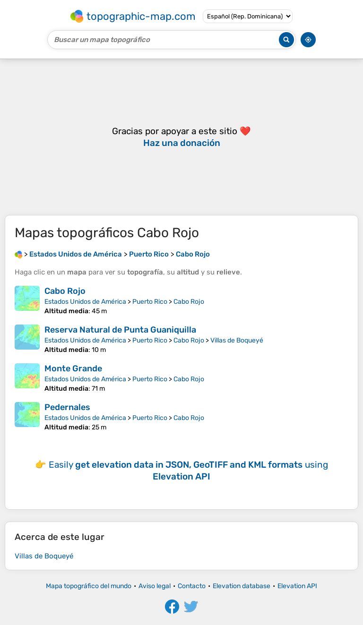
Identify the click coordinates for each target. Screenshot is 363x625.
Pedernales (67, 407)
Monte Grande (73, 368)
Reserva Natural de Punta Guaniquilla (120, 330)
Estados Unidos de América (85, 302)
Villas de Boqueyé (236, 340)
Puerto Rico (149, 302)
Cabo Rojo (65, 291)
